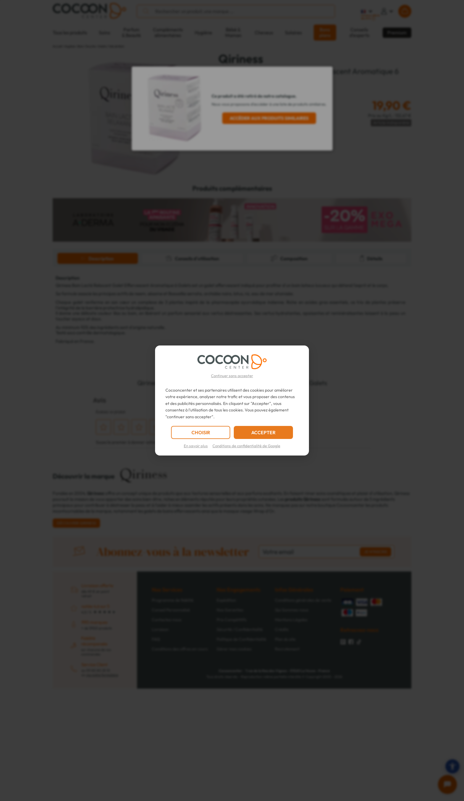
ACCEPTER (263, 432)
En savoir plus (196, 445)
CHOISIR (200, 432)
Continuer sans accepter (232, 375)
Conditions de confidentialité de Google (246, 445)
